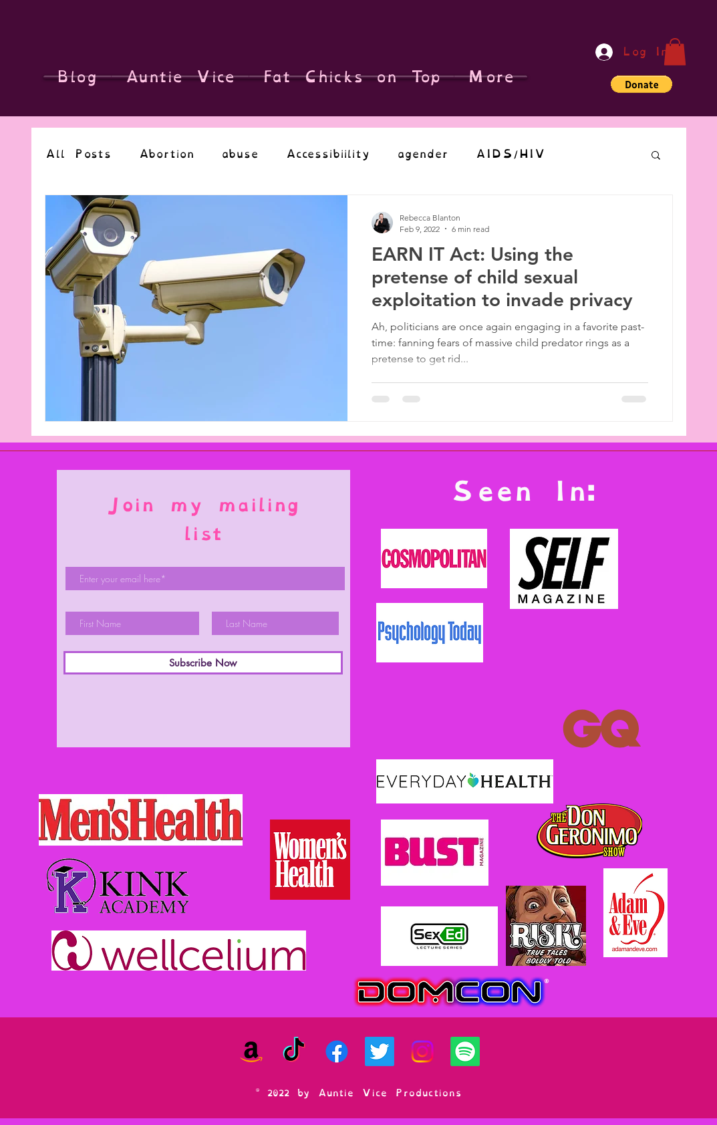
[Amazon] (251, 1051)
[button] (675, 52)
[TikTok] (294, 1051)
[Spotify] (465, 1051)
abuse (240, 154)
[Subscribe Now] (203, 662)
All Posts (78, 154)
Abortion (166, 154)
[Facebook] (336, 1051)
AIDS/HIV (510, 154)
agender (422, 154)
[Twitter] (379, 1051)
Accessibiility (327, 154)
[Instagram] (422, 1051)
